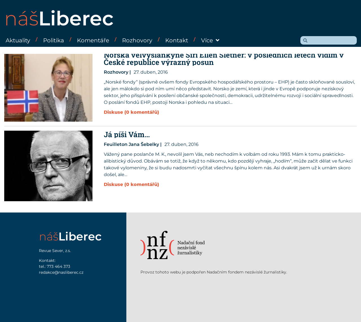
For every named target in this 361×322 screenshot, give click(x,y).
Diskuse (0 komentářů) (131, 112)
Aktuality (18, 40)
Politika (53, 40)
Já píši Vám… (127, 134)
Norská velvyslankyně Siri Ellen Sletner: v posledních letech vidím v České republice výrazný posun (224, 58)
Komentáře (93, 40)
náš (59, 18)
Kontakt (176, 40)
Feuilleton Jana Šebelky (131, 144)
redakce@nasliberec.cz (61, 272)
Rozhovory (137, 40)
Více (210, 40)
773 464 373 (58, 266)
